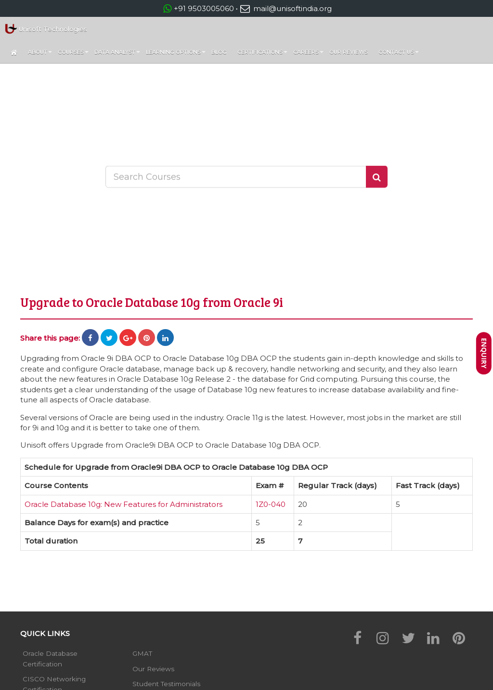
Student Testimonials (166, 684)
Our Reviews (348, 52)
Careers (308, 54)
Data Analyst (117, 54)
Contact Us (398, 54)
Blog (219, 52)
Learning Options (176, 54)
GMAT (142, 653)
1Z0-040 (270, 504)
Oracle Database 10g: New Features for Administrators (123, 504)
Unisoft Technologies (46, 29)
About (40, 54)
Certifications (262, 54)
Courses (73, 54)
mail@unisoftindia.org (285, 8)
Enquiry (484, 353)
